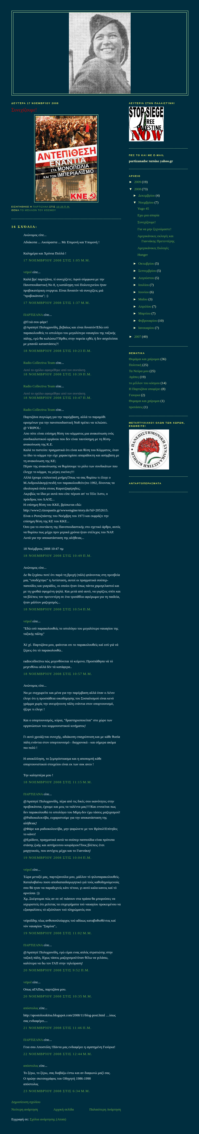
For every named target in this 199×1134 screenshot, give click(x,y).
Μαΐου (143, 299)
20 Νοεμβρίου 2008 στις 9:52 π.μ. (57, 970)
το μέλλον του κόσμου (38, 210)
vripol (28, 272)
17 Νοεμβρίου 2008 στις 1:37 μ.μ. (57, 303)
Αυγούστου (146, 278)
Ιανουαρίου (146, 328)
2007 (138, 337)
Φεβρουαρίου (148, 321)
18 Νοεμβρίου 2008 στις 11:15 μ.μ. (58, 782)
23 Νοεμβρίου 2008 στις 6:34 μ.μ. (57, 1091)
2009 (138, 182)
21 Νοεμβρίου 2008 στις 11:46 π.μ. (58, 1028)
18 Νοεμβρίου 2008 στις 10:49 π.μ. (58, 556)
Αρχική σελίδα (63, 1109)
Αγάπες (134, 377)
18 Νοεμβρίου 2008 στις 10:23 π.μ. (58, 351)
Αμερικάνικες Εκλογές (153, 248)
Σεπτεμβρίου (147, 271)
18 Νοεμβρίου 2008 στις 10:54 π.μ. (58, 609)
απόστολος (31, 1008)
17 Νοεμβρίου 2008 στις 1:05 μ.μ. (57, 260)
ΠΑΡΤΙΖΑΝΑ (33, 315)
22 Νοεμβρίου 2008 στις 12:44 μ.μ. (58, 1054)
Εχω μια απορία (148, 215)
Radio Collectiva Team (39, 363)
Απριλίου (145, 306)
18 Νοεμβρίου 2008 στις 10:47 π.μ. (58, 398)
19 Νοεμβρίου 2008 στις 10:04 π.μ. (58, 858)
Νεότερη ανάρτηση (24, 1109)
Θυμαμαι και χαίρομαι (144, 401)
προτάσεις (136, 407)
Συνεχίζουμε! (147, 222)
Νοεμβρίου (146, 202)
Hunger (143, 255)
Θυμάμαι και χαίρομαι (144, 359)
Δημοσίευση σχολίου (26, 1102)
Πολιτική (135, 365)
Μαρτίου (144, 313)
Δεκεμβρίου (147, 195)
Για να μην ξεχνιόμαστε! (154, 229)
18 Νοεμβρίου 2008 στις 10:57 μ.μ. (58, 674)
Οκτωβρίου (146, 263)
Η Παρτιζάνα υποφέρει (145, 389)
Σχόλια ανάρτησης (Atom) (48, 1119)
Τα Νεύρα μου (139, 371)
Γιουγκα (134, 395)
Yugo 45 (143, 208)
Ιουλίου (144, 285)
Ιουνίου (144, 292)
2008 (138, 189)
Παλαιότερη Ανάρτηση (105, 1109)
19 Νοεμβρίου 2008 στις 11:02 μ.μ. (58, 933)
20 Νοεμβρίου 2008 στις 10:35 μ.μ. (58, 996)
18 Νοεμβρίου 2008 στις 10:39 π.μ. (58, 374)
